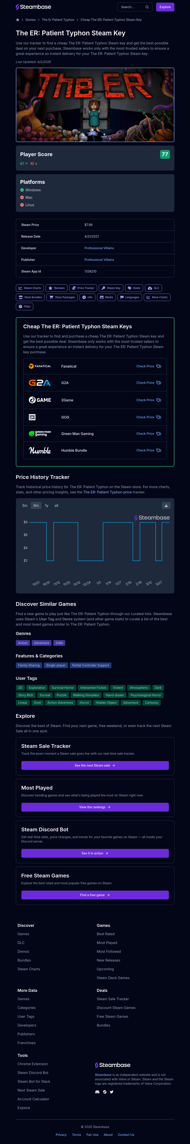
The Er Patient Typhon (58, 20)
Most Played (107, 942)
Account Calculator (33, 1099)
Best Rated (106, 934)
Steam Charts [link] (30, 288)
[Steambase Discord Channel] (97, 1092)
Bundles (24, 960)
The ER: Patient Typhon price (107, 492)
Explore (165, 7)
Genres (24, 999)
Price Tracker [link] (83, 288)
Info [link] (87, 297)
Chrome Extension (33, 1064)
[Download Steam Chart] (166, 505)
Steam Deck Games (113, 978)
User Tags (26, 1016)
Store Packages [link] (62, 297)
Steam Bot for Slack (34, 1081)
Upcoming (105, 969)
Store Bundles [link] (30, 297)
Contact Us (126, 1135)
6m (36, 505)
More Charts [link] (157, 297)
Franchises (27, 1043)
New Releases (108, 960)
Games (31, 20)
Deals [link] (134, 288)
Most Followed (109, 951)
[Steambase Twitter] (111, 1092)
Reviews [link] (56, 288)
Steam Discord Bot (33, 1072)
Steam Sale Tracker (113, 999)
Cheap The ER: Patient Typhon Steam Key (111, 20)
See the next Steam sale (95, 765)
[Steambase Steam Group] (105, 1092)
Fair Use (93, 1135)
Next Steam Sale (31, 1090)
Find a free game (95, 895)
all (56, 505)
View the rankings (95, 807)
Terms (76, 1135)
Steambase (103, 1075)
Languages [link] (129, 297)
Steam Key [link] (111, 288)
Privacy (61, 1135)
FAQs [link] (25, 306)
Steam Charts (29, 969)
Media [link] (106, 297)
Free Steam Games (112, 1016)
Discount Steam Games (116, 1007)
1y (46, 505)
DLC (21, 942)
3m (25, 505)
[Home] (17, 20)
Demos (23, 951)
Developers (27, 1025)
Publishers (26, 1034)
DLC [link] (153, 288)
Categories (27, 1007)
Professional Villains (99, 248)
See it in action (94, 853)
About (108, 1135)
